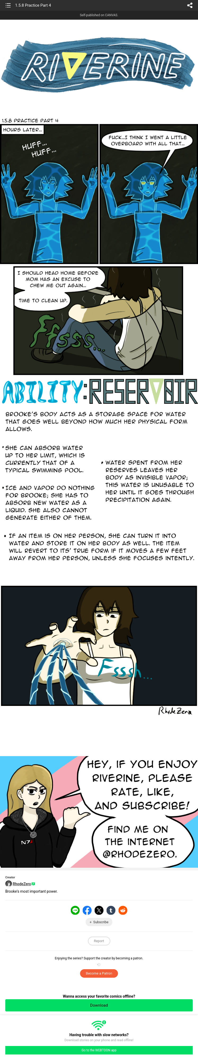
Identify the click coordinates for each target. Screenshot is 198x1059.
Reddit (122, 910)
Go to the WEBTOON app (99, 1050)
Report (99, 941)
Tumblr (111, 910)
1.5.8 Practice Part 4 (33, 5)
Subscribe (100, 922)
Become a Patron (99, 973)
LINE (75, 910)
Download (99, 1005)
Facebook (87, 910)
